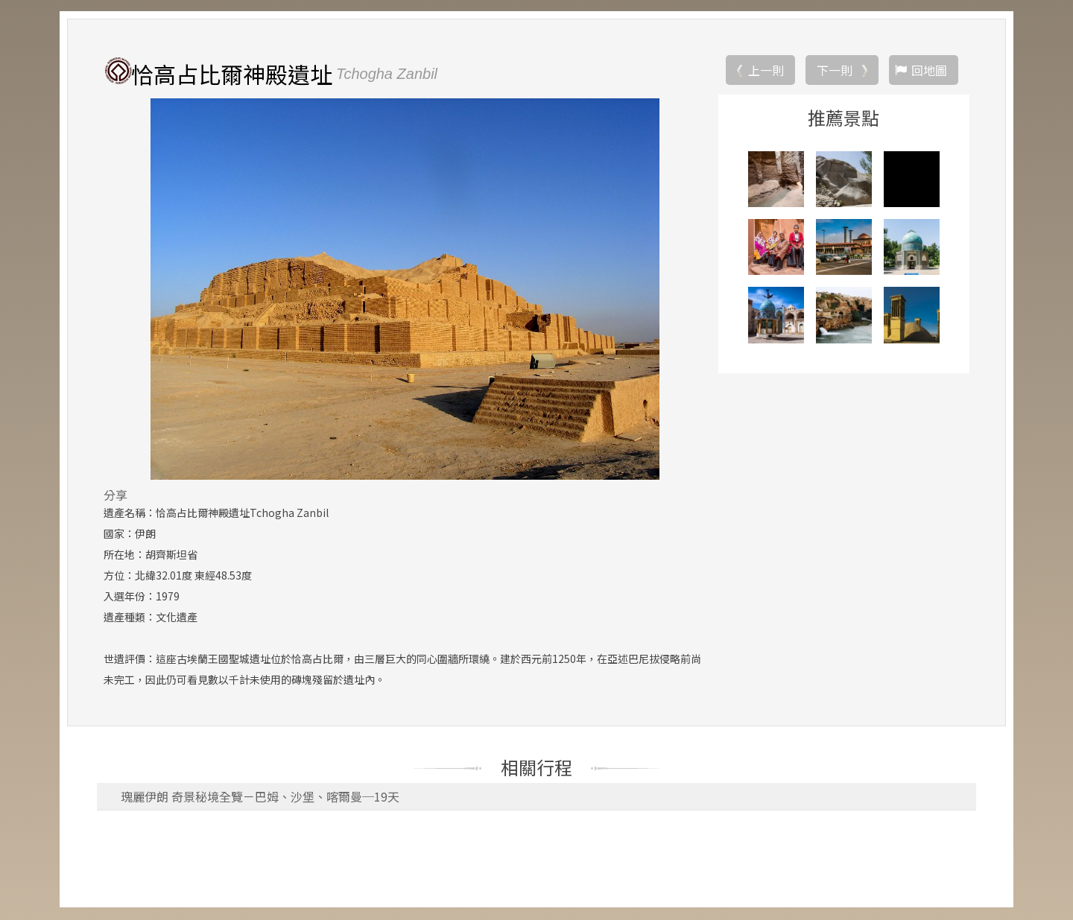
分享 (115, 495)
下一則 (834, 70)
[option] (405, 289)
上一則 (766, 70)
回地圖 (929, 70)
